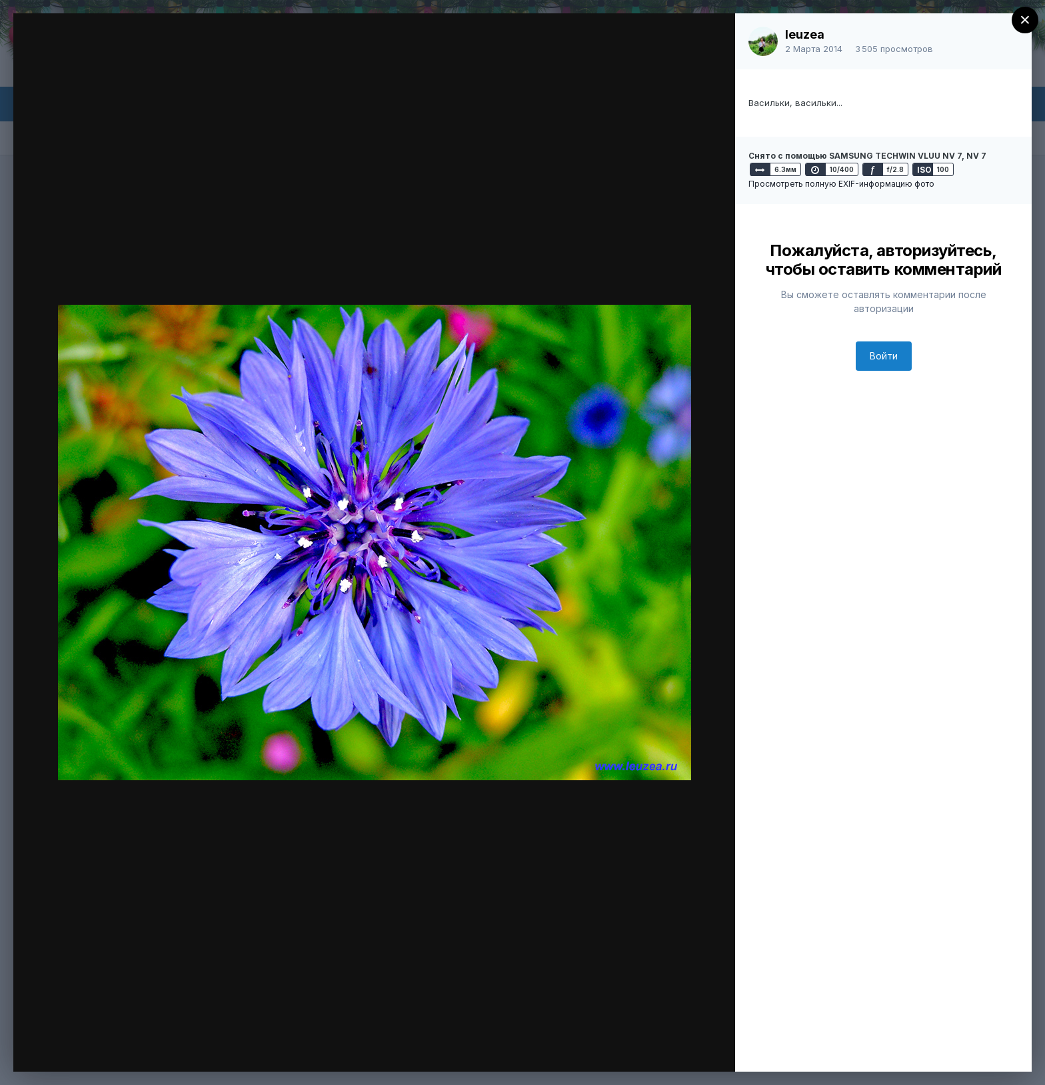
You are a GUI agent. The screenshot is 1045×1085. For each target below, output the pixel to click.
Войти (884, 355)
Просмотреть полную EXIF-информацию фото (841, 184)
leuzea (804, 34)
